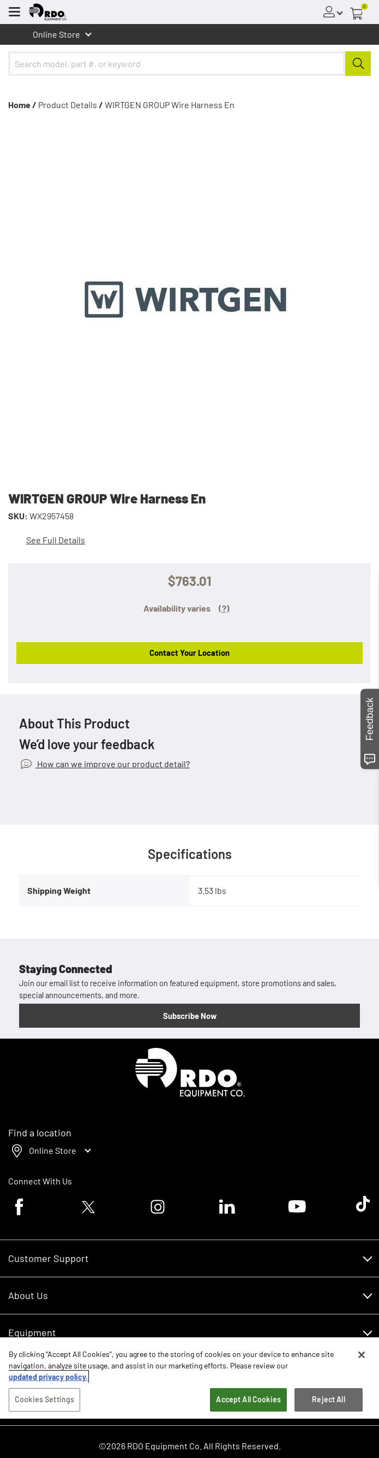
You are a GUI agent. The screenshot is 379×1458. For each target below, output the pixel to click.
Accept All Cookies (248, 1399)
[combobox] (189, 63)
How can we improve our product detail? (112, 763)
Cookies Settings (44, 1399)
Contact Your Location (189, 652)
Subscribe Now (189, 1016)
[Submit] (358, 63)
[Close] (362, 1355)
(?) (224, 608)
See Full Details (55, 540)
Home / (22, 104)
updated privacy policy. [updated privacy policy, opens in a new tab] (48, 1377)
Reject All (328, 1399)
